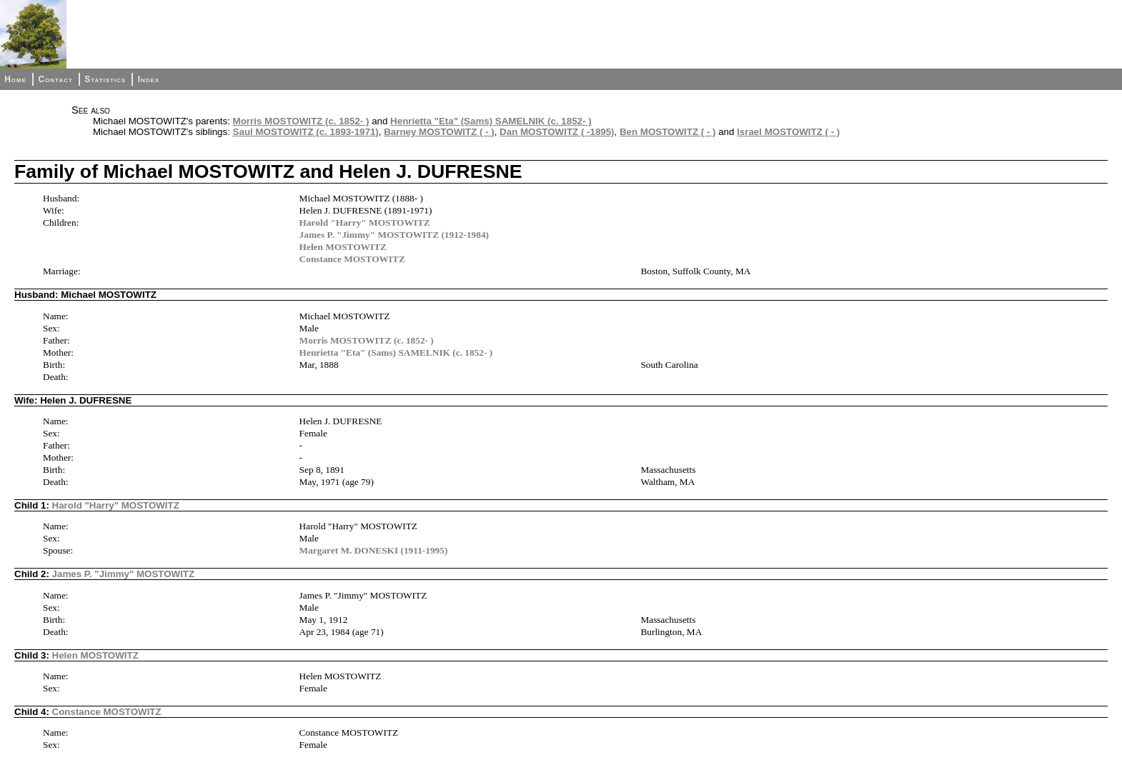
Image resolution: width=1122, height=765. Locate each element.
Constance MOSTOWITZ (352, 259)
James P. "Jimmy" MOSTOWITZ (123, 574)
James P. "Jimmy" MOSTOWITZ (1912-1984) (394, 234)
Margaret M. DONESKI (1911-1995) (373, 550)
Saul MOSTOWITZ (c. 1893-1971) (306, 131)
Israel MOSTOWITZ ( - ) (788, 131)
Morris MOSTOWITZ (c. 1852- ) (301, 121)
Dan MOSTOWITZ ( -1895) (557, 131)
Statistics (105, 79)
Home (15, 79)
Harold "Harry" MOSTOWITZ (364, 222)
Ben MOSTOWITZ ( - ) (668, 131)
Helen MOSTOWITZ (343, 246)
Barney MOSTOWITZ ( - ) (439, 131)
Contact (55, 79)
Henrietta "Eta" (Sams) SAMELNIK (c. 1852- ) (491, 121)
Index (149, 79)
